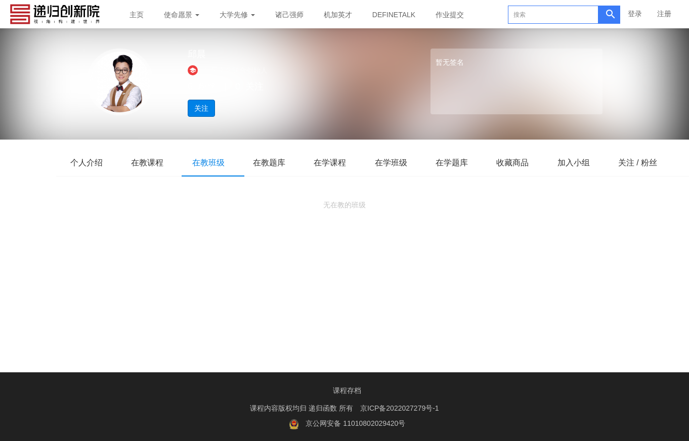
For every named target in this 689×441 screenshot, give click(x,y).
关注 (201, 108)
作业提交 (450, 15)
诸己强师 (289, 15)
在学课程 (338, 162)
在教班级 (213, 162)
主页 (137, 15)
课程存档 (347, 390)
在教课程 (150, 162)
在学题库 (464, 162)
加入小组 (589, 162)
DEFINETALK (393, 15)
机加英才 (338, 15)
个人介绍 (87, 162)
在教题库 (276, 162)
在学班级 (401, 162)
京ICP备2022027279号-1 (399, 408)
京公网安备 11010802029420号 (355, 423)
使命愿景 (181, 15)
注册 (664, 14)
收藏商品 (526, 162)
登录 (635, 14)
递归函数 (324, 408)
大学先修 (237, 15)
